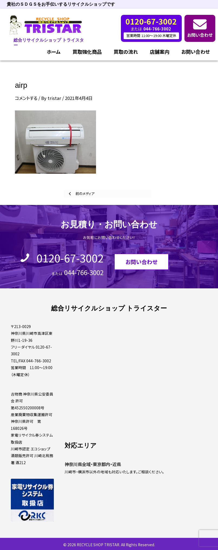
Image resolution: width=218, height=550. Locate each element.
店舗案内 (159, 51)
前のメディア (84, 193)
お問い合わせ (200, 35)
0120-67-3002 (70, 258)
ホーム (54, 51)
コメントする (26, 98)
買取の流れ (126, 51)
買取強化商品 (87, 51)
